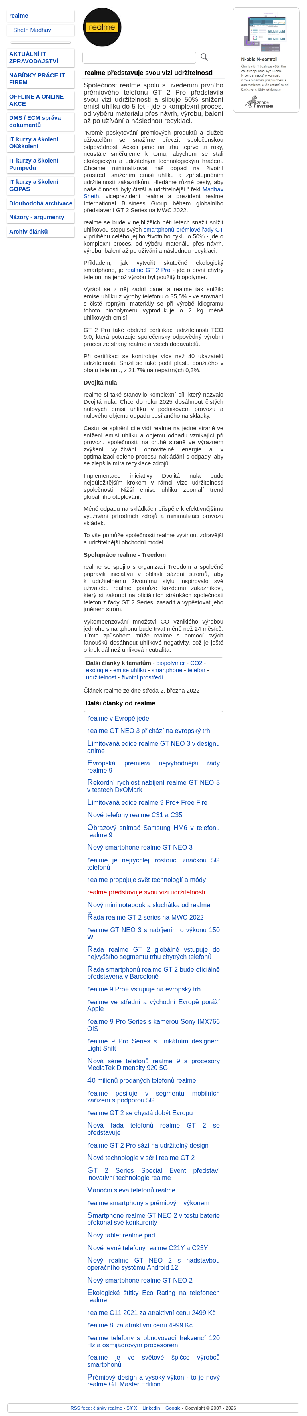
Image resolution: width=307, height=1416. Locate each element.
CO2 (196, 663)
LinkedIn (151, 1407)
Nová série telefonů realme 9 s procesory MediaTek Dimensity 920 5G (153, 1064)
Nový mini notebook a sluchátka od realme (148, 904)
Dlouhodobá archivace (40, 203)
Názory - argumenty (36, 217)
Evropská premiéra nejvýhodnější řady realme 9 (153, 766)
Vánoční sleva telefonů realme (131, 1190)
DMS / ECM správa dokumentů (35, 121)
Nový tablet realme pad (121, 1235)
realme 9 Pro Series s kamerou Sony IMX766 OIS (153, 1025)
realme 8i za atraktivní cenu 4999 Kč (140, 1325)
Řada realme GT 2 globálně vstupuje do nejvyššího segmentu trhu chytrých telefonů (153, 953)
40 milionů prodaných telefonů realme (141, 1080)
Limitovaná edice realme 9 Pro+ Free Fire (147, 802)
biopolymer (170, 663)
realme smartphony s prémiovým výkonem (148, 1202)
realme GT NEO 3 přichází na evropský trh (148, 730)
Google (173, 1407)
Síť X (131, 1407)
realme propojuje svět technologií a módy (146, 879)
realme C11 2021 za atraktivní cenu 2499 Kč (151, 1312)
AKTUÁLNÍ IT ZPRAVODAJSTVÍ (33, 57)
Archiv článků (28, 231)
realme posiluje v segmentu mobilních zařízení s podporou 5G (153, 1097)
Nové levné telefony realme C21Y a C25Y (147, 1247)
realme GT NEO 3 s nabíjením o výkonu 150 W (153, 933)
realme (18, 15)
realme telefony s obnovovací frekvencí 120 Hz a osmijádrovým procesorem (153, 1341)
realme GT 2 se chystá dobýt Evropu (140, 1112)
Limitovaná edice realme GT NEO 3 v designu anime (153, 747)
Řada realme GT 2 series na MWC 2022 (145, 917)
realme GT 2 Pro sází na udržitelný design (148, 1145)
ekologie (97, 670)
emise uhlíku (129, 670)
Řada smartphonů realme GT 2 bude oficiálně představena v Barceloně (153, 973)
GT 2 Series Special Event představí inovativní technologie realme (153, 1174)
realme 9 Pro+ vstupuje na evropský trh (144, 989)
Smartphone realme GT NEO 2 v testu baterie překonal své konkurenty (153, 1219)
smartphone (167, 670)
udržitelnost (101, 677)
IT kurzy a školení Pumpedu (33, 164)
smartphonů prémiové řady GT (183, 229)
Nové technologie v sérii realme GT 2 (141, 1157)
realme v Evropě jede (118, 718)
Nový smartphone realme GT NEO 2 (140, 1280)
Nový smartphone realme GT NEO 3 (140, 847)
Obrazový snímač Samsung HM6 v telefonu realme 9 (153, 831)
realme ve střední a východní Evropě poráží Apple (153, 1005)
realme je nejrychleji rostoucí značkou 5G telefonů (153, 863)
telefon (196, 670)
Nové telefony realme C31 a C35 (134, 814)
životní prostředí (142, 677)
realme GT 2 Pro (147, 270)
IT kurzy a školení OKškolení (33, 143)
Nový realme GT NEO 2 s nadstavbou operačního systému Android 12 (153, 1264)
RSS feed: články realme (96, 1407)
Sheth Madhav (32, 30)
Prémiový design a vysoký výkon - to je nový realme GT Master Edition (153, 1381)
